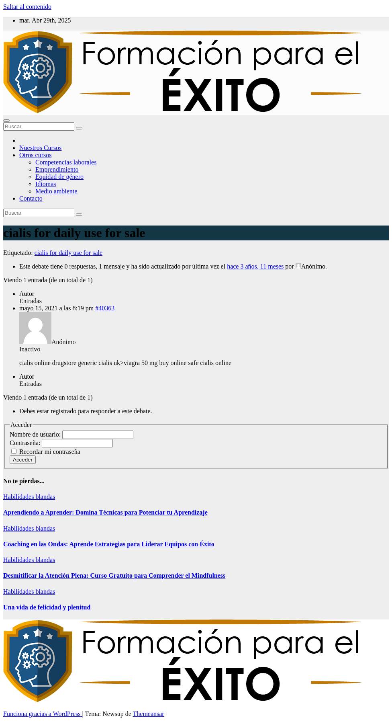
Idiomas (45, 183)
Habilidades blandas (29, 496)
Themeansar (148, 713)
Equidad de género (59, 176)
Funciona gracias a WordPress (42, 713)
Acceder (23, 460)
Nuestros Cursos (40, 147)
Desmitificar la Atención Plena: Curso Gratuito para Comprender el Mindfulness (114, 575)
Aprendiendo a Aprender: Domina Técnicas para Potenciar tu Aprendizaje (105, 512)
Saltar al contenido (27, 6)
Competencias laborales (65, 162)
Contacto (31, 198)
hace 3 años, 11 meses (255, 266)
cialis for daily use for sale (68, 252)
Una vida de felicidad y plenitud (46, 607)
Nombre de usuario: (36, 434)
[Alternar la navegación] (6, 120)
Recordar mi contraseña (49, 451)
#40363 (104, 308)
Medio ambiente (56, 191)
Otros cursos (35, 155)
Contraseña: (26, 442)
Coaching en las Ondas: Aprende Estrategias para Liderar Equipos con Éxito (108, 544)
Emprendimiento (57, 169)
